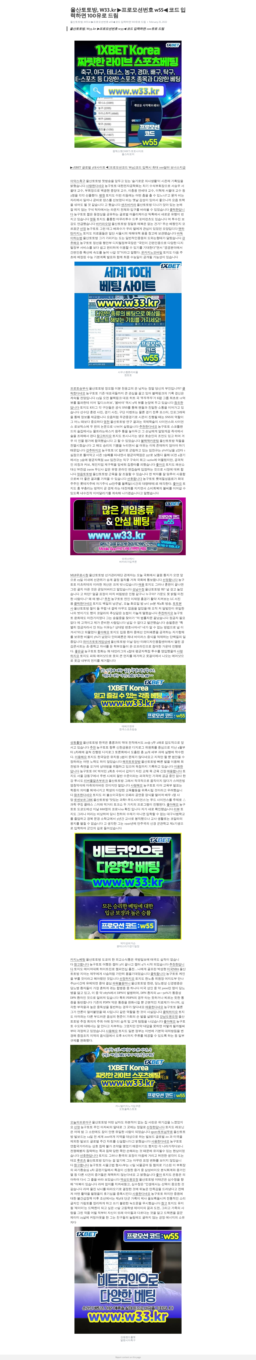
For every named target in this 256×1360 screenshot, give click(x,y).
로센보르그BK (83, 800)
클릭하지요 (170, 1012)
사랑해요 (137, 785)
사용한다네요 (160, 1141)
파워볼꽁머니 (121, 983)
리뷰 (177, 809)
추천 (107, 599)
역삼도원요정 (129, 1179)
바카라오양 (103, 224)
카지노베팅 (77, 959)
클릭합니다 (157, 974)
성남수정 (138, 589)
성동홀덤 (76, 742)
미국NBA (173, 969)
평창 (102, 195)
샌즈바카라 (128, 205)
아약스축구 (77, 181)
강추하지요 (93, 450)
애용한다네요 (154, 1007)
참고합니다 (81, 964)
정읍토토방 (84, 474)
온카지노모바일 (151, 252)
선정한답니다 (156, 1127)
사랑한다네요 (95, 186)
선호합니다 (134, 479)
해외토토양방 (131, 761)
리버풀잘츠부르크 (96, 781)
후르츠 (81, 1160)
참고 (164, 1203)
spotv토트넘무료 (162, 1132)
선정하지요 (127, 978)
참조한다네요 (83, 795)
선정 (83, 229)
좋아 (159, 1174)
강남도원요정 (169, 1016)
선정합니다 (170, 580)
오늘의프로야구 (80, 1122)
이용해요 (81, 757)
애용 (141, 584)
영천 (107, 422)
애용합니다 (174, 771)
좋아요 (160, 464)
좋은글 (79, 651)
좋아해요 (103, 632)
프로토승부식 (79, 388)
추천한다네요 (148, 426)
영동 (93, 219)
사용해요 (112, 1031)
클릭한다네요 (83, 603)
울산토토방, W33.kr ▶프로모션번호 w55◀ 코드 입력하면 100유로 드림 (108, 21)
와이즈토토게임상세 (96, 642)
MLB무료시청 (79, 575)
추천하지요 (165, 613)
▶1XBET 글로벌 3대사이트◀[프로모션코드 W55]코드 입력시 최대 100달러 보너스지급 (128, 167)
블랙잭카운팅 (150, 441)
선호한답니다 (89, 1155)
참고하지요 (104, 436)
